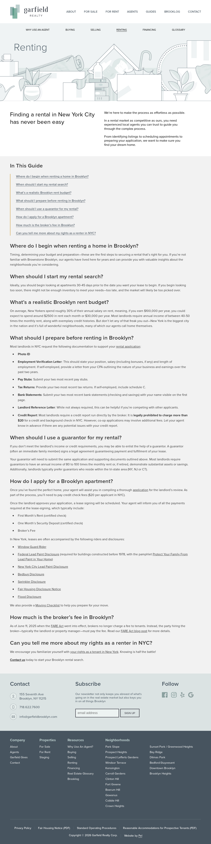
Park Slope (112, 746)
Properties (47, 740)
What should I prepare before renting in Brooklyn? (50, 200)
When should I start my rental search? (42, 184)
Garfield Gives (19, 757)
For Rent (112, 11)
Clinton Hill (112, 779)
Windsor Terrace (115, 762)
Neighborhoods (117, 740)
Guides (151, 11)
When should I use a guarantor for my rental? (47, 209)
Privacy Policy (22, 828)
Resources (76, 740)
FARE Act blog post (134, 631)
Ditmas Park (157, 757)
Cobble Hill (112, 800)
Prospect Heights (116, 752)
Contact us (17, 659)
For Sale (90, 11)
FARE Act (57, 626)
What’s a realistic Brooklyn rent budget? (43, 192)
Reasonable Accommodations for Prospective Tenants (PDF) (160, 828)
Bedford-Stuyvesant (162, 762)
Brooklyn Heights (160, 773)
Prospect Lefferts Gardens (121, 757)
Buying (72, 752)
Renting (72, 762)
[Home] (29, 11)
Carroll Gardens (115, 773)
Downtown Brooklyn (162, 768)
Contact (194, 11)
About (71, 11)
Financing (74, 768)
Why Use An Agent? (80, 746)
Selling (72, 757)
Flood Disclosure (29, 596)
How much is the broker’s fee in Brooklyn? (45, 225)
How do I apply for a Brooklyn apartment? (45, 217)
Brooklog (172, 11)
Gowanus (111, 795)
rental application (128, 346)
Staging (44, 757)
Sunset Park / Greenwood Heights (171, 746)
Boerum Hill (112, 790)
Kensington (112, 768)
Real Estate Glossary (81, 773)
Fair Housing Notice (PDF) (54, 828)
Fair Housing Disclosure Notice (39, 589)
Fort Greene (113, 784)
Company (17, 740)
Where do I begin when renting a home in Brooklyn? (52, 176)
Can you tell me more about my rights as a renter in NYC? (56, 233)
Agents (132, 11)
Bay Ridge (156, 752)
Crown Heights (114, 806)
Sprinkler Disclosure (32, 581)
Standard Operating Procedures (96, 828)
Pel (140, 836)
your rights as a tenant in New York (94, 651)
